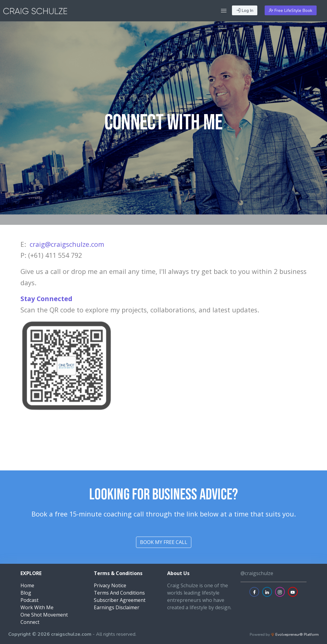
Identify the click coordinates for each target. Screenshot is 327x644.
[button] (223, 10)
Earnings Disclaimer (116, 607)
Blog (25, 592)
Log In (244, 10)
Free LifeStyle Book (290, 10)
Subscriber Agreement (119, 600)
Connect (29, 622)
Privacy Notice (110, 585)
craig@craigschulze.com (67, 244)
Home (27, 585)
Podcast (29, 600)
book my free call (163, 542)
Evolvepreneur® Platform (295, 634)
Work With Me (36, 607)
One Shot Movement (44, 614)
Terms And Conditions (119, 592)
